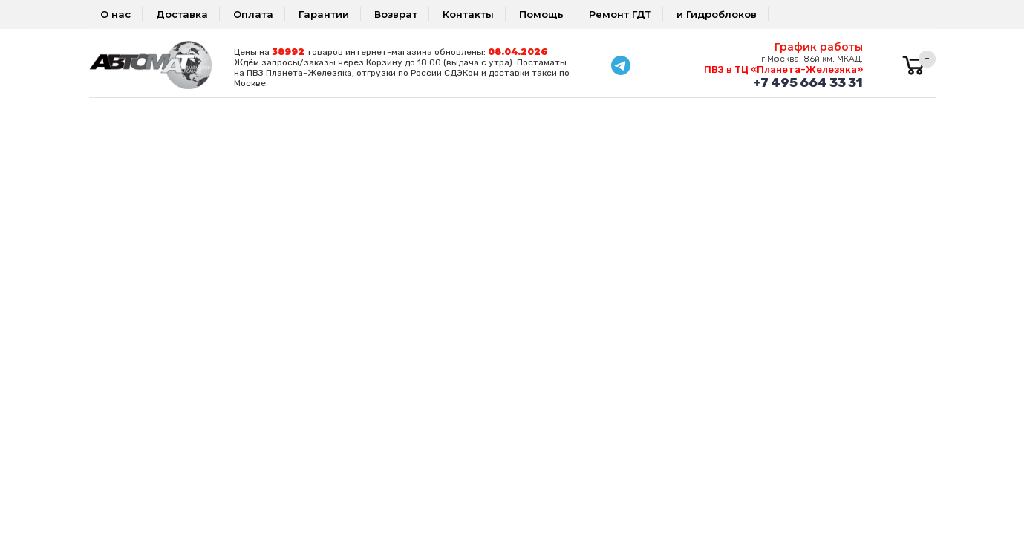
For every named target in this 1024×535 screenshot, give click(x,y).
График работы (818, 47)
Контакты (468, 14)
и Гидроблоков (716, 14)
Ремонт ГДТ (620, 14)
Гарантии (324, 14)
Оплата (253, 14)
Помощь (541, 14)
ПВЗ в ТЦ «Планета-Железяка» (783, 69)
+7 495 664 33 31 (808, 82)
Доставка (182, 14)
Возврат (395, 14)
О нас (115, 14)
